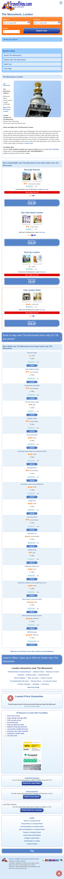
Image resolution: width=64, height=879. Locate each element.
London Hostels (32, 844)
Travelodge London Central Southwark (32, 484)
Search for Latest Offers (32, 783)
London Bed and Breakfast (32, 835)
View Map (8, 69)
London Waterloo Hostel (32, 369)
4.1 (36, 269)
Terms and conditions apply (31, 706)
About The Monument (12, 55)
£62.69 (32, 579)
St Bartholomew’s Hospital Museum (19, 672)
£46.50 (32, 513)
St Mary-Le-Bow (31, 675)
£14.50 (32, 382)
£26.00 (32, 448)
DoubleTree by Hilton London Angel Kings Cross (32, 582)
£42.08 (32, 480)
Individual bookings (32, 778)
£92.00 (32, 628)
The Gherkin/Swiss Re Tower (19, 681)
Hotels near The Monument (15, 60)
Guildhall (21, 675)
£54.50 (32, 530)
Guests (5, 28)
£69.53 (32, 595)
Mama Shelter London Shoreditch (32, 599)
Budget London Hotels (32, 838)
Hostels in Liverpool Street (32, 832)
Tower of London (33, 678)
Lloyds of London (46, 678)
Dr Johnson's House (50, 681)
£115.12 (32, 645)
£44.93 (32, 497)
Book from (32, 203)
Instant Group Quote (31, 797)
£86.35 (32, 612)
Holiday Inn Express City (32, 566)
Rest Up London (32, 252)
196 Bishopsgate (32, 632)
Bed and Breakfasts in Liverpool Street (32, 829)
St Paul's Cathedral (24, 684)
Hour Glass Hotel (32, 517)
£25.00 (32, 431)
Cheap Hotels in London (32, 841)
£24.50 (32, 415)
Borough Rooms (32, 170)
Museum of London (52, 672)
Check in (6, 19)
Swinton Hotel (32, 550)
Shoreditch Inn (32, 533)
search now (29, 143)
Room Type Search (11, 39)
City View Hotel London (32, 213)
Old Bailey (36, 684)
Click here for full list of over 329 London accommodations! (32, 651)
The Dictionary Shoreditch (32, 385)
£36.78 (32, 464)
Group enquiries (32, 791)
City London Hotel (32, 290)
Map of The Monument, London (7, 109)
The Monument (6, 84)
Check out (36, 19)
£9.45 (32, 365)
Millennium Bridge (33, 687)
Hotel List (8, 64)
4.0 (36, 186)
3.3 (36, 229)
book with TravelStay (52, 149)
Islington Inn (32, 500)
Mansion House (36, 681)
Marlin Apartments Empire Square (32, 615)
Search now (41, 31)
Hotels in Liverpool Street (32, 821)
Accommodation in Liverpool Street (32, 826)
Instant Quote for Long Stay (32, 810)
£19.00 (32, 398)
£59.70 (32, 562)
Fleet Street (45, 684)
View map (45, 189)
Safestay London (32, 418)
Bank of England (19, 678)
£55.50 (32, 546)
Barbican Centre (38, 672)
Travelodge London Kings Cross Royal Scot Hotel (32, 451)
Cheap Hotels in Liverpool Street (32, 823)
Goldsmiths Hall (43, 675)
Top (32, 851)
